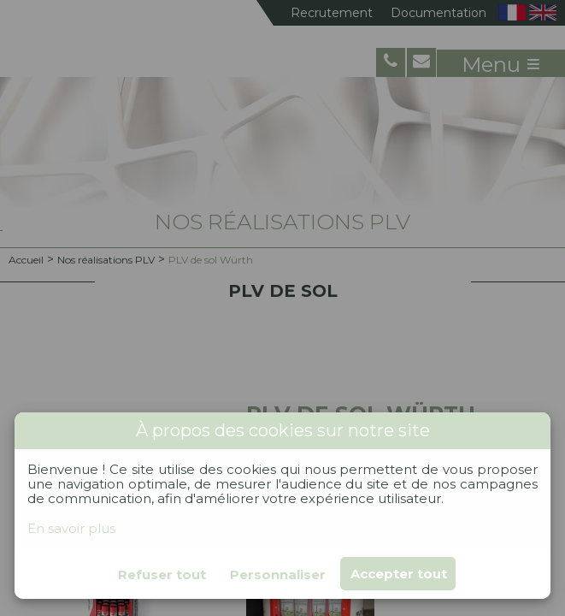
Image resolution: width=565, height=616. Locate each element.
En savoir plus (71, 528)
